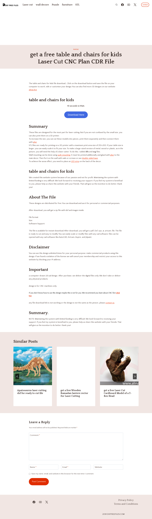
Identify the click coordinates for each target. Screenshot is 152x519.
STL (77, 4)
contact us (109, 303)
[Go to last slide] (17, 376)
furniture (67, 4)
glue (35, 142)
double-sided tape (90, 158)
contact (145, 5)
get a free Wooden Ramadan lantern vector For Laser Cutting (74, 393)
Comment (35, 435)
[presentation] (32, 366)
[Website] (108, 467)
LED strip (75, 161)
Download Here (76, 114)
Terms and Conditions (126, 504)
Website (98, 467)
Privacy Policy (126, 500)
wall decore (42, 4)
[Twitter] (46, 502)
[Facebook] (34, 502)
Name (33, 467)
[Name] (43, 467)
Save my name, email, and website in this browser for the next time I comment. (62, 474)
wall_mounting (64, 155)
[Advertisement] (76, 27)
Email (65, 467)
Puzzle (55, 4)
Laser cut (28, 4)
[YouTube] (40, 502)
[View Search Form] (116, 5)
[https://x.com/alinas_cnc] (135, 4)
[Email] (76, 467)
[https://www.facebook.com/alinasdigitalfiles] (122, 4)
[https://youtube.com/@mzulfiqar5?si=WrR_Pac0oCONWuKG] (128, 4)
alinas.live (33, 90)
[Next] (135, 376)
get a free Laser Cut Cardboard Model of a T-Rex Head (117, 393)
